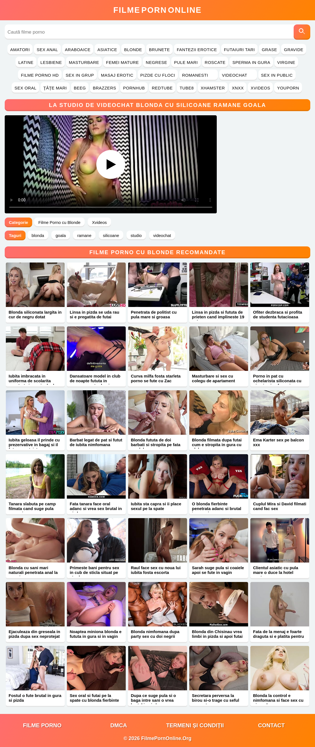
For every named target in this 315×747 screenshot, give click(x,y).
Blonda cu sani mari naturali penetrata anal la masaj (33, 572)
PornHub (134, 88)
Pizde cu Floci (157, 75)
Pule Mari (186, 62)
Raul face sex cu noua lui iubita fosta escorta (155, 570)
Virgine (286, 62)
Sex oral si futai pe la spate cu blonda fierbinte (94, 698)
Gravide (293, 49)
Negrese (156, 62)
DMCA (118, 725)
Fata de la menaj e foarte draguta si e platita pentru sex (278, 636)
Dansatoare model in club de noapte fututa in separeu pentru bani (95, 381)
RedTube (162, 88)
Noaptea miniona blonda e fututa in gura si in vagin (96, 634)
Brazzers (104, 88)
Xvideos (260, 88)
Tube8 (187, 88)
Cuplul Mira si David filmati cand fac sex (279, 506)
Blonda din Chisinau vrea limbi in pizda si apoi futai (217, 634)
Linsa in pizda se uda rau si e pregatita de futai (94, 314)
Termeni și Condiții (195, 725)
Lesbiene (51, 62)
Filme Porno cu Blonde (59, 222)
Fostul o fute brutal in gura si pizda (35, 698)
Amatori (20, 49)
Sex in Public (277, 75)
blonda (38, 235)
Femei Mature (122, 62)
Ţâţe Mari (55, 88)
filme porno (42, 725)
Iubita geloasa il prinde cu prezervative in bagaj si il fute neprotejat (34, 445)
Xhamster (213, 88)
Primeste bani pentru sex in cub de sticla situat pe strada (94, 572)
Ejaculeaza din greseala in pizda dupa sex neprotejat (34, 634)
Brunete (159, 49)
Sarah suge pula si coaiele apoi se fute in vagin (218, 570)
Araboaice (77, 49)
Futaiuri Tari (239, 49)
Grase (269, 49)
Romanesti (198, 75)
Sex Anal (47, 49)
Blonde (133, 49)
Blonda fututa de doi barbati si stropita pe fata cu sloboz (155, 445)
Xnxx (238, 88)
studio (136, 235)
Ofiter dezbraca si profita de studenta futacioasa (277, 314)
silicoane (111, 235)
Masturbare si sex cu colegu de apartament (213, 378)
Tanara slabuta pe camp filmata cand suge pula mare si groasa (32, 508)
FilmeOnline (157, 10)
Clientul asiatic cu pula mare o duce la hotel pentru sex (275, 572)
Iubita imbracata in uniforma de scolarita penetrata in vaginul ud (31, 381)
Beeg (80, 88)
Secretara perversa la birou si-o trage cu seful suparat (215, 700)
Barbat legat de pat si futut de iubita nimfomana (96, 442)
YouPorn (288, 88)
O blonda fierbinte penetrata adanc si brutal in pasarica (216, 508)
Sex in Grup (80, 75)
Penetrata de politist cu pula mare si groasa (154, 314)
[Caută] (302, 32)
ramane (84, 235)
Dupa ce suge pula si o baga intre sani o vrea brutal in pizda (153, 700)
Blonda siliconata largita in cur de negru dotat (35, 314)
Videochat (238, 75)
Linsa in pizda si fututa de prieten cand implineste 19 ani (218, 317)
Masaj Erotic (117, 75)
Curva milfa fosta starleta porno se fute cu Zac (155, 378)
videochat (162, 235)
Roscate (215, 62)
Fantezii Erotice (197, 49)
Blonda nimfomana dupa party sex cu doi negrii (155, 634)
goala (61, 235)
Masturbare (84, 62)
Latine (25, 62)
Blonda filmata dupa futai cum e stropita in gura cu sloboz (217, 445)
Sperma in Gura (251, 62)
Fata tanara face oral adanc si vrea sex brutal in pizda (96, 508)
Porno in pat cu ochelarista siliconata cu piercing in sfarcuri (277, 381)
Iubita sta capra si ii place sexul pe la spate (156, 506)
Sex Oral (25, 88)
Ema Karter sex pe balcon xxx (278, 442)
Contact (271, 725)
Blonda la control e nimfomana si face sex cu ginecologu (278, 700)
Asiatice (107, 49)
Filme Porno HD (40, 75)
